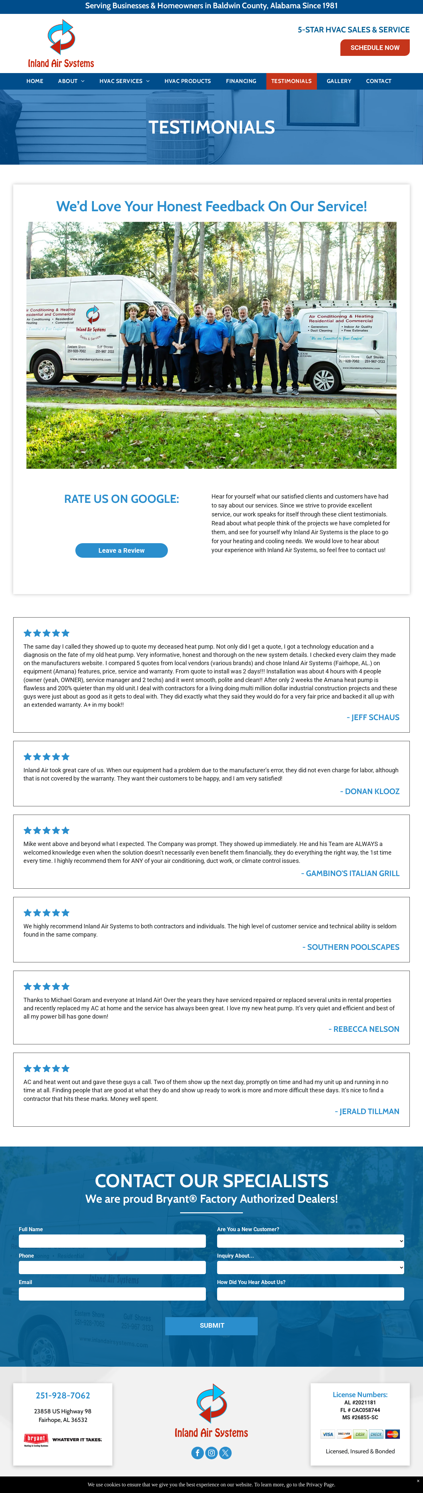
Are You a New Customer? (248, 1229)
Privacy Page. (320, 1484)
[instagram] (211, 1454)
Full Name (31, 1229)
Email (25, 1282)
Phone (26, 1256)
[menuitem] (37, 81)
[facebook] (197, 1454)
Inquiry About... (235, 1256)
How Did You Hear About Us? (251, 1282)
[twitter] (225, 1454)
